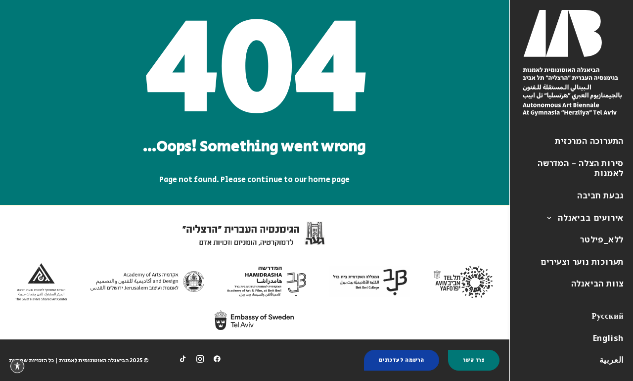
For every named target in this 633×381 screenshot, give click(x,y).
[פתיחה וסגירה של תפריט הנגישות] (17, 366)
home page (329, 180)
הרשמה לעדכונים (401, 360)
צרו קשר (474, 360)
